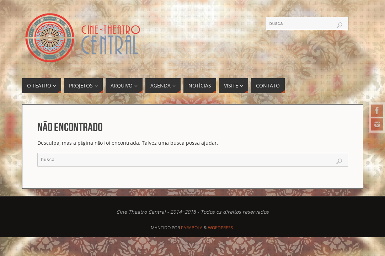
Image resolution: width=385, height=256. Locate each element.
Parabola (192, 228)
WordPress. (221, 228)
